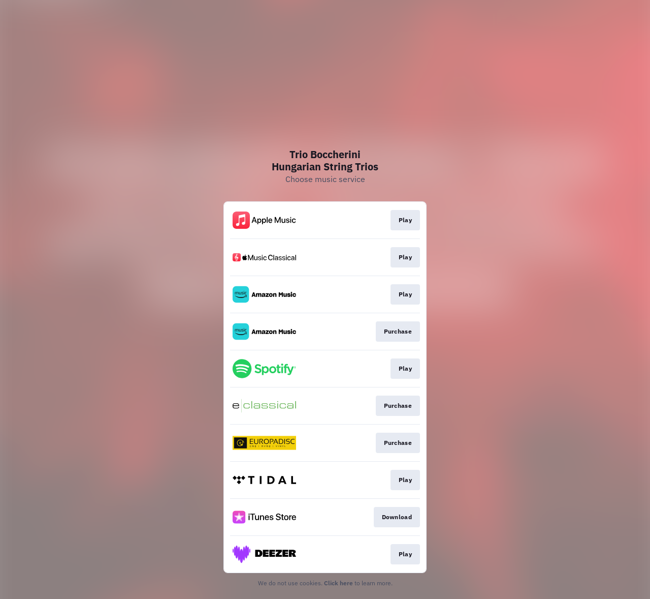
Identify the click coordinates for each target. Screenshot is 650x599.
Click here (338, 583)
